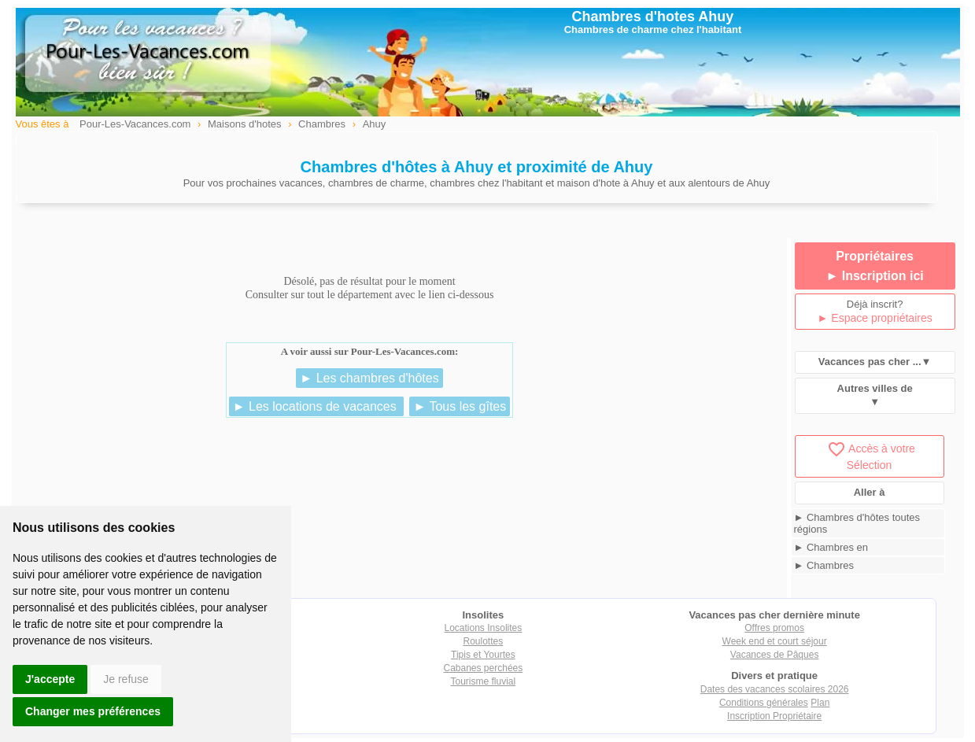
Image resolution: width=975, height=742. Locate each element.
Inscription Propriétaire (774, 716)
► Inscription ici (874, 275)
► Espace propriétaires (875, 318)
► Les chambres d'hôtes (369, 378)
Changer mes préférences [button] (93, 711)
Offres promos (774, 627)
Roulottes (483, 641)
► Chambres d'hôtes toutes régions (857, 523)
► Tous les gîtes (459, 406)
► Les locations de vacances (316, 406)
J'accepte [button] (50, 679)
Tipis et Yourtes (483, 654)
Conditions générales (763, 702)
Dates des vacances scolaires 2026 (774, 689)
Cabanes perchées (483, 668)
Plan (820, 702)
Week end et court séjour (774, 641)
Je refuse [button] (126, 679)
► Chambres (824, 565)
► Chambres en (831, 547)
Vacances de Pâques (774, 654)
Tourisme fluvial (483, 681)
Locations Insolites (484, 627)
